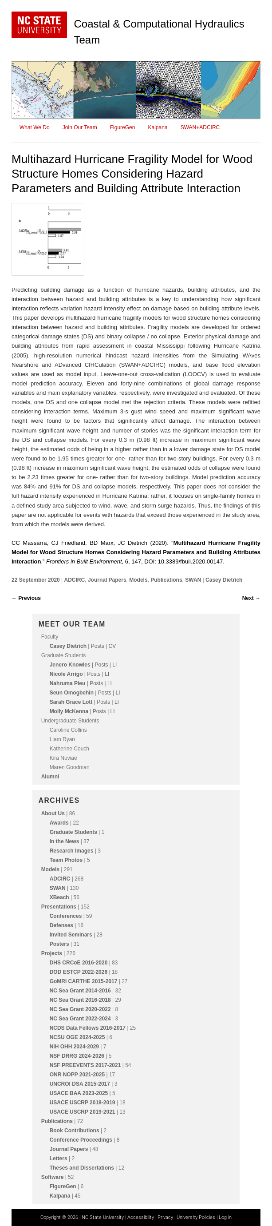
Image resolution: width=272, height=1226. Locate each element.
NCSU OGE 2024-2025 (77, 1037)
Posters (59, 944)
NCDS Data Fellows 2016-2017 (88, 1028)
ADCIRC (74, 580)
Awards (59, 823)
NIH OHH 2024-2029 (74, 1046)
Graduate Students (73, 832)
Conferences (66, 916)
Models (138, 580)
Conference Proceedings (81, 1140)
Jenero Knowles (70, 665)
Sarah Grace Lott (71, 702)
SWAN (193, 580)
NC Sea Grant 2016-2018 (80, 1000)
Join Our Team (80, 127)
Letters (58, 1158)
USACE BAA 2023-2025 (79, 1093)
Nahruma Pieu (68, 683)
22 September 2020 (36, 580)
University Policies (196, 1217)
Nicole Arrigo (66, 674)
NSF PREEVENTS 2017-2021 (85, 1065)
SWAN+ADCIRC (200, 127)
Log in (225, 1217)
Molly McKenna (69, 711)
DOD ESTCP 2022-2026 (79, 972)
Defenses (61, 925)
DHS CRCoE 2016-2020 (79, 963)
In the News (64, 841)
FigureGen (122, 127)
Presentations (58, 907)
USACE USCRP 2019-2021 (82, 1112)
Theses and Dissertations (82, 1168)
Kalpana (158, 127)
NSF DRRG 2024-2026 (77, 1056)
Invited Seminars (71, 935)
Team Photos (66, 860)
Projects (51, 953)
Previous (26, 598)
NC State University (103, 1217)
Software (52, 1177)
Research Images (72, 851)
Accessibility (140, 1217)
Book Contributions (74, 1130)
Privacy (165, 1217)
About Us (53, 813)
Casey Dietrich (223, 580)
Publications (166, 580)
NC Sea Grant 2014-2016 (80, 991)
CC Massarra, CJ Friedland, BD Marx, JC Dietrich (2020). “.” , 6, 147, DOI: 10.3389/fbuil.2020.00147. (136, 552)
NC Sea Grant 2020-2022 (80, 1009)
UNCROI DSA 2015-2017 (80, 1084)
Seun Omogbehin (72, 693)
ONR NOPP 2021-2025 (77, 1074)
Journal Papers (107, 580)
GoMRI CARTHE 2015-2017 (84, 981)
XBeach (59, 897)
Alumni (50, 777)
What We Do (35, 127)
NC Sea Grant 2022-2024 (80, 1019)
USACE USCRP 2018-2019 (82, 1102)
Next (251, 598)
